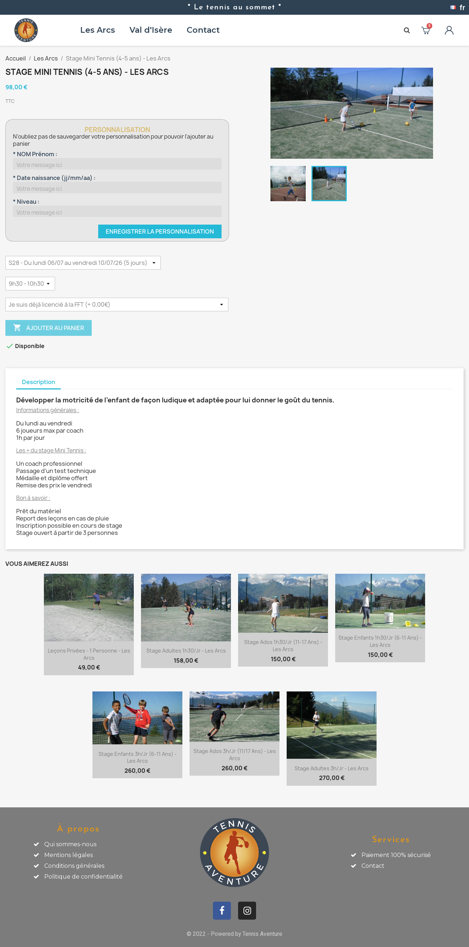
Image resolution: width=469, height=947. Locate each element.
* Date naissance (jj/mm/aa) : (54, 177)
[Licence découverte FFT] (116, 304)
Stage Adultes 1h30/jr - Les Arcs (186, 650)
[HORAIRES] (30, 283)
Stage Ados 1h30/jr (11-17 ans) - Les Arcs (283, 646)
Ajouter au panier (48, 328)
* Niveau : (26, 201)
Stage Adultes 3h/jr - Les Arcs (332, 768)
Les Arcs (97, 30)
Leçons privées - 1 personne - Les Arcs (89, 654)
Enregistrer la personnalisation (160, 231)
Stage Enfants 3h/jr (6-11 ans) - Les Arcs (138, 757)
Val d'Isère (150, 30)
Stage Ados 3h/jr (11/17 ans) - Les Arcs (234, 755)
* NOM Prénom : (35, 154)
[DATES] (83, 263)
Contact (203, 30)
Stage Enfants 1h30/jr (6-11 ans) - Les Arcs (380, 641)
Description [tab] (38, 382)
